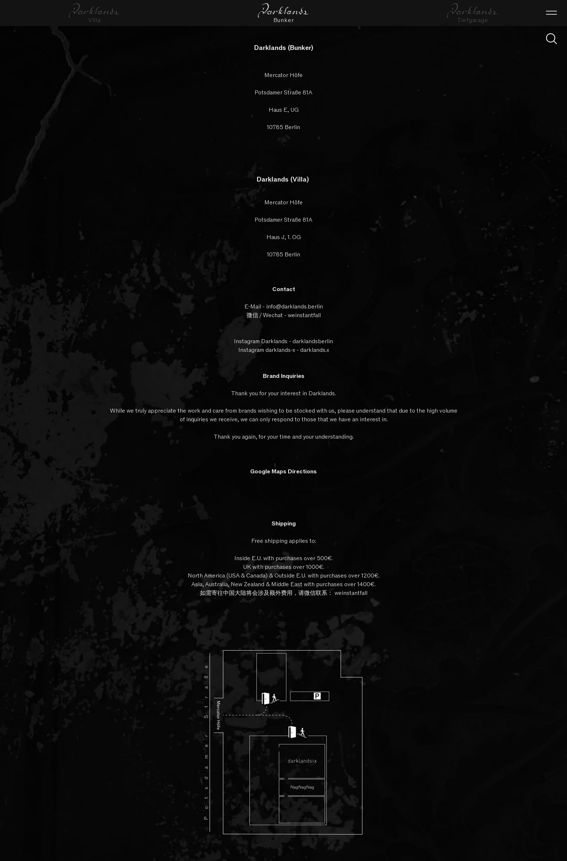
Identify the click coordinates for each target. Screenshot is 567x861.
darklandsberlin (313, 341)
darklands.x (314, 350)
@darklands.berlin (299, 307)
